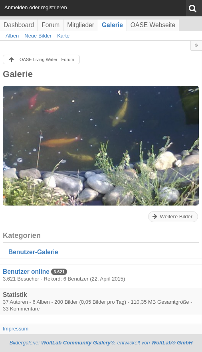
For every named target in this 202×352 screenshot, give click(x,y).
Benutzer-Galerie (33, 252)
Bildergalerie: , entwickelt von (101, 343)
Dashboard (19, 25)
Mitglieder (80, 25)
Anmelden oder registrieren (35, 7)
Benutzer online (26, 271)
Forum (50, 25)
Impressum (15, 329)
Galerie (112, 25)
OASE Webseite (153, 25)
